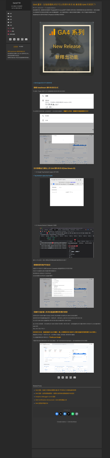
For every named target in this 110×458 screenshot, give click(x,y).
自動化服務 (11, 34)
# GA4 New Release (72, 421)
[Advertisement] (67, 436)
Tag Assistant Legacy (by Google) (43, 175)
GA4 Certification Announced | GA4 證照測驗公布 (51, 400)
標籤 (10, 16)
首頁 (10, 13)
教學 (11, 28)
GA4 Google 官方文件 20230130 (43, 83)
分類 (10, 19)
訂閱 (10, 25)
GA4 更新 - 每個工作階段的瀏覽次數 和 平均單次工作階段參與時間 (55, 390)
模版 (11, 31)
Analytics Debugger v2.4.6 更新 (45, 397)
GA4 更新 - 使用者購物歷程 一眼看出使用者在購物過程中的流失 (54, 393)
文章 (10, 22)
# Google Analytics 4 (61, 421)
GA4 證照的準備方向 (41, 403)
